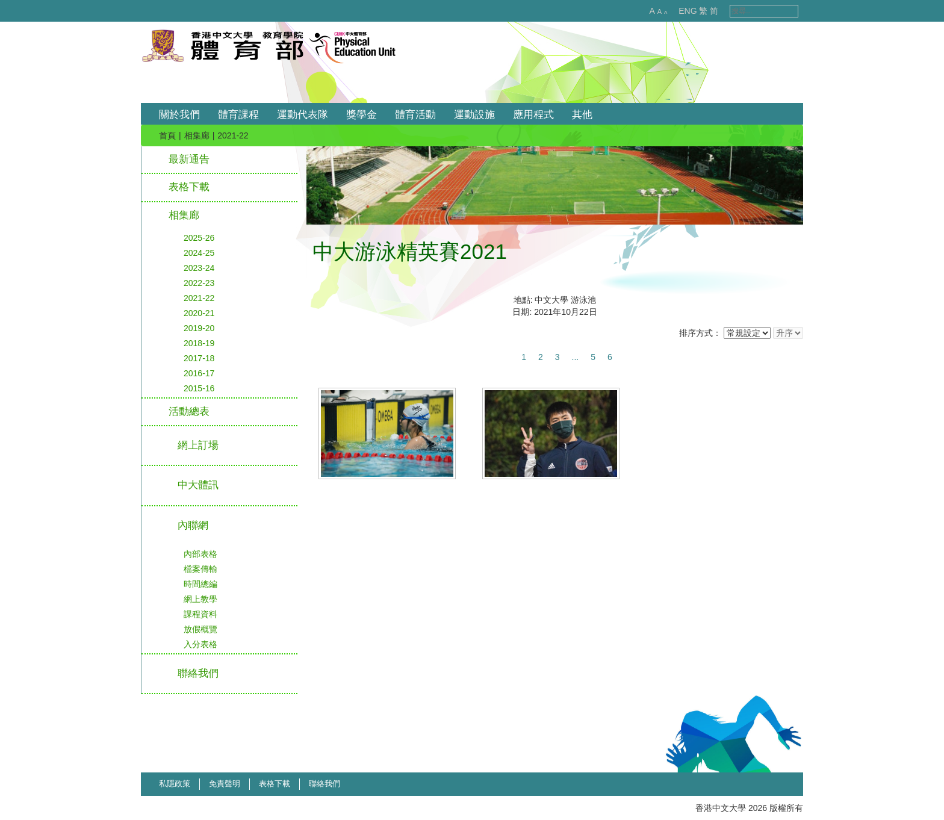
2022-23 (199, 283)
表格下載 (189, 187)
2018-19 (199, 343)
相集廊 (197, 135)
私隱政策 (174, 783)
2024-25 (199, 253)
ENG (675, 11)
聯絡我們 (324, 783)
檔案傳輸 (200, 569)
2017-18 (199, 358)
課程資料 (200, 614)
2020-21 (199, 313)
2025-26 (199, 238)
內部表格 (200, 554)
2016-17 (199, 373)
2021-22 (199, 298)
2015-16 (199, 388)
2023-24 (199, 268)
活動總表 (189, 411)
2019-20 (199, 328)
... (575, 357)
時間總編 (200, 584)
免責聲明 (224, 783)
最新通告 (189, 159)
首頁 (167, 135)
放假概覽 (200, 629)
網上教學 (200, 599)
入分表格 (200, 644)
